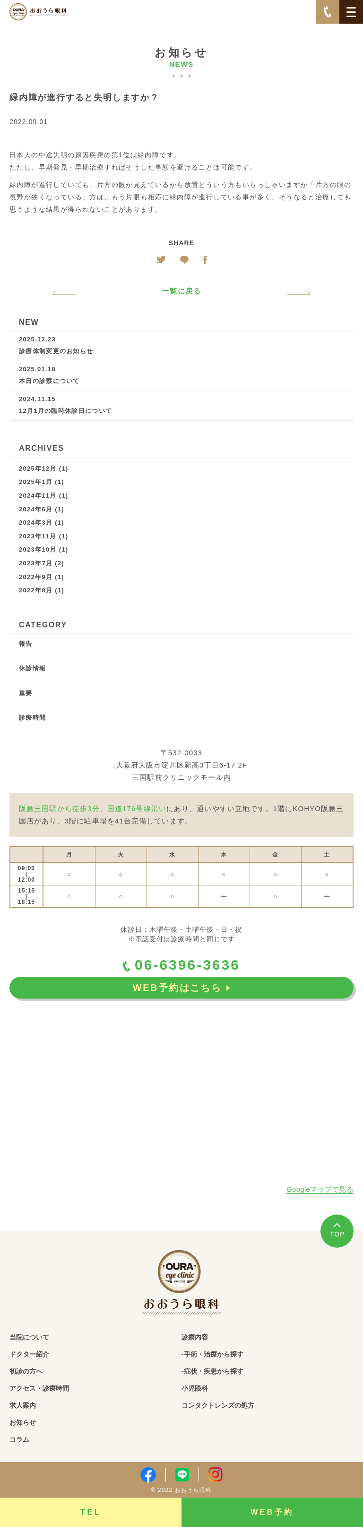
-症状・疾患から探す (212, 1371)
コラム (19, 1439)
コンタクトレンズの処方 (218, 1405)
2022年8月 (35, 590)
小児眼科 (195, 1388)
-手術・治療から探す (212, 1354)
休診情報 (32, 668)
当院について (29, 1337)
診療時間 (32, 717)
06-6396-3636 (181, 965)
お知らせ (22, 1422)
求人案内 (22, 1405)
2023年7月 (35, 563)
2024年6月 (35, 509)
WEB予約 (272, 1512)
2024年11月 (38, 495)
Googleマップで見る (320, 1189)
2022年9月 (35, 576)
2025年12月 (38, 468)
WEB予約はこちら (181, 987)
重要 (26, 693)
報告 (26, 643)
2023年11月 (38, 536)
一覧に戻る (182, 291)
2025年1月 (35, 481)
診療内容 (195, 1337)
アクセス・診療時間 (39, 1388)
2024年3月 (35, 522)
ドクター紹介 (29, 1354)
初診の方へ (26, 1371)
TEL (90, 1512)
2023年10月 (38, 549)
